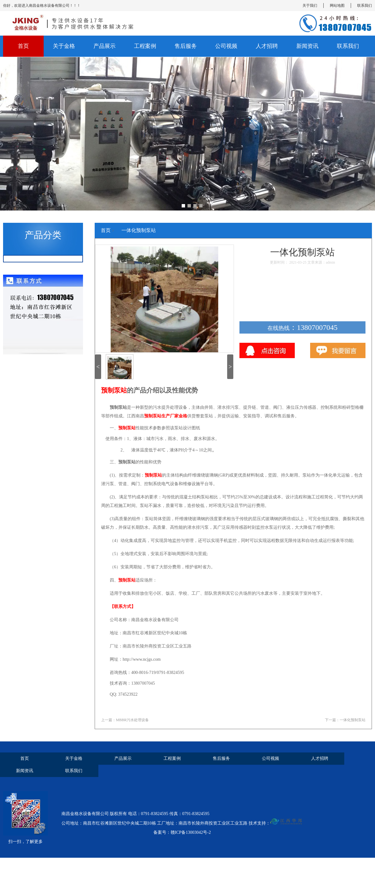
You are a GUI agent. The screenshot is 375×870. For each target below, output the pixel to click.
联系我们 (364, 5)
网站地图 (337, 5)
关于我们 (309, 5)
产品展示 (104, 46)
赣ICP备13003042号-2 (191, 832)
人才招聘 (267, 46)
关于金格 (64, 46)
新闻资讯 (307, 46)
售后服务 (186, 46)
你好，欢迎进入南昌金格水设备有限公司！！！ (42, 5)
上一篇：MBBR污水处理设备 (125, 720)
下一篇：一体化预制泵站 (345, 720)
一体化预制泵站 (138, 230)
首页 (23, 46)
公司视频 (226, 46)
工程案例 (145, 46)
